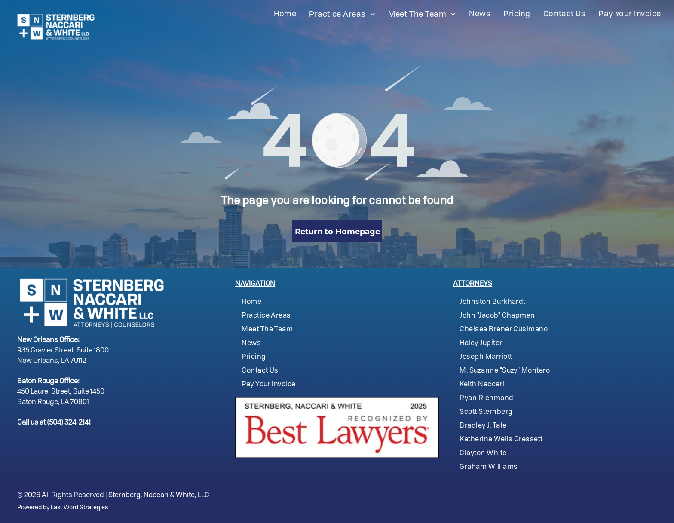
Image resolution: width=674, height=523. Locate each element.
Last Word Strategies (79, 508)
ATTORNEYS (472, 284)
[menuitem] (285, 14)
